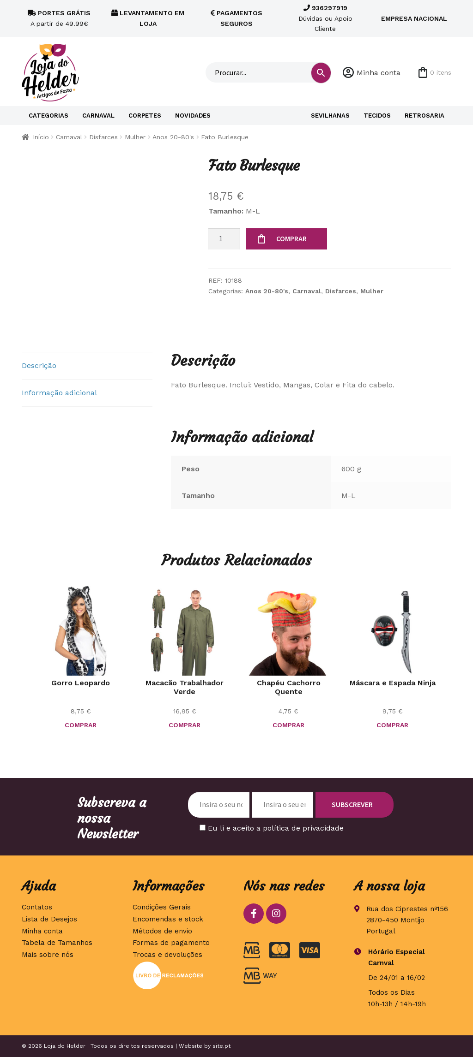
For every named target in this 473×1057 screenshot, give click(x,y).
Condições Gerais (162, 907)
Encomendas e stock (168, 919)
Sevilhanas (330, 115)
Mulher (135, 137)
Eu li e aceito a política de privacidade (276, 828)
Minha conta (378, 72)
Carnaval (98, 115)
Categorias (48, 115)
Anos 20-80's (173, 137)
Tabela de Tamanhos (57, 942)
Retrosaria (424, 115)
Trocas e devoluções (167, 954)
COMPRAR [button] (81, 725)
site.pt (221, 1046)
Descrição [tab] (39, 365)
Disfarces (103, 137)
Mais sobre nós (47, 954)
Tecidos (377, 115)
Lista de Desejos (49, 919)
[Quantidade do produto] (224, 238)
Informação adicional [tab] (59, 392)
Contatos (37, 907)
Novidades (193, 115)
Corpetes (144, 115)
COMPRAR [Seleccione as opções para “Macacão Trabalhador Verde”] (184, 725)
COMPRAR (291, 238)
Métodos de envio (162, 931)
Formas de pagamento (171, 942)
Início (41, 137)
